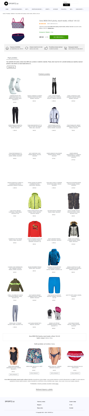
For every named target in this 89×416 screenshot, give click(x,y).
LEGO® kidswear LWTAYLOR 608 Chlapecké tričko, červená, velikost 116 (34, 240)
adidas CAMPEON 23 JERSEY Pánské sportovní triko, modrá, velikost (34, 97)
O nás (70, 404)
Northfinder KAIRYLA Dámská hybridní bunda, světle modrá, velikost (54, 126)
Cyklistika (63, 9)
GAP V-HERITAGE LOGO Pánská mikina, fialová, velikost (34, 154)
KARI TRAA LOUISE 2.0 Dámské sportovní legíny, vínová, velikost (54, 184)
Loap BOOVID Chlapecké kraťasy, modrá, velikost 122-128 (54, 296)
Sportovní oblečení (16, 9)
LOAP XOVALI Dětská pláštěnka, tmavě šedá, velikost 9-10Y (15, 212)
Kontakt (71, 408)
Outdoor (55, 9)
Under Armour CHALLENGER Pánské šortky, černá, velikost (54, 154)
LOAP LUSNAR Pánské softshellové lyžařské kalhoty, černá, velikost (54, 97)
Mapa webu (40, 408)
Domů (4, 13)
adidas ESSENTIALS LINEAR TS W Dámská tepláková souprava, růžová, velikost (15, 184)
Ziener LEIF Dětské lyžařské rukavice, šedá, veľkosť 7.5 (54, 324)
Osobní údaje (72, 401)
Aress (40, 28)
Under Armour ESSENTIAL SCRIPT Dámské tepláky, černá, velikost (15, 126)
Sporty (47, 9)
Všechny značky (41, 401)
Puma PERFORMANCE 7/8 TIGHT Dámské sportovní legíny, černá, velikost (15, 154)
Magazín (39, 404)
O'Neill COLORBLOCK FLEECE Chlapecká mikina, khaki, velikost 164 (15, 296)
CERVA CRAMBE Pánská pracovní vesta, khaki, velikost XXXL (73, 212)
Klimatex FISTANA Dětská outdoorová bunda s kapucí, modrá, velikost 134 (54, 268)
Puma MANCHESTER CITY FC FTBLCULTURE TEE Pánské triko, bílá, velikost (35, 126)
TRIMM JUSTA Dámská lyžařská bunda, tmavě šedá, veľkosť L (73, 240)
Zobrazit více (11, 67)
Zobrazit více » (51, 28)
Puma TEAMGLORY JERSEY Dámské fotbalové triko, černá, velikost (74, 126)
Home (7, 9)
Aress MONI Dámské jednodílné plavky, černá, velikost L (13, 368)
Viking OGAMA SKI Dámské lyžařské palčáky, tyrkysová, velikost (35, 184)
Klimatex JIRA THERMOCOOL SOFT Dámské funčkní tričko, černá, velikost (15, 268)
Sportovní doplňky (37, 9)
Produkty (8, 13)
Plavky (51, 338)
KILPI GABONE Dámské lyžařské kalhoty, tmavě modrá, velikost (35, 296)
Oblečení (13, 13)
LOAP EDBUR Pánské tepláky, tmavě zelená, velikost (73, 324)
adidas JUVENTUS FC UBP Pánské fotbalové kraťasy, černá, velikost (73, 268)
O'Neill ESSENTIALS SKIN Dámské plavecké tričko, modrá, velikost (74, 97)
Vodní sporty (79, 9)
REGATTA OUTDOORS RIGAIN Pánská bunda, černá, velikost (74, 184)
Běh (71, 9)
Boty (26, 9)
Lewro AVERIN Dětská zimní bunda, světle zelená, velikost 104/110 (34, 212)
